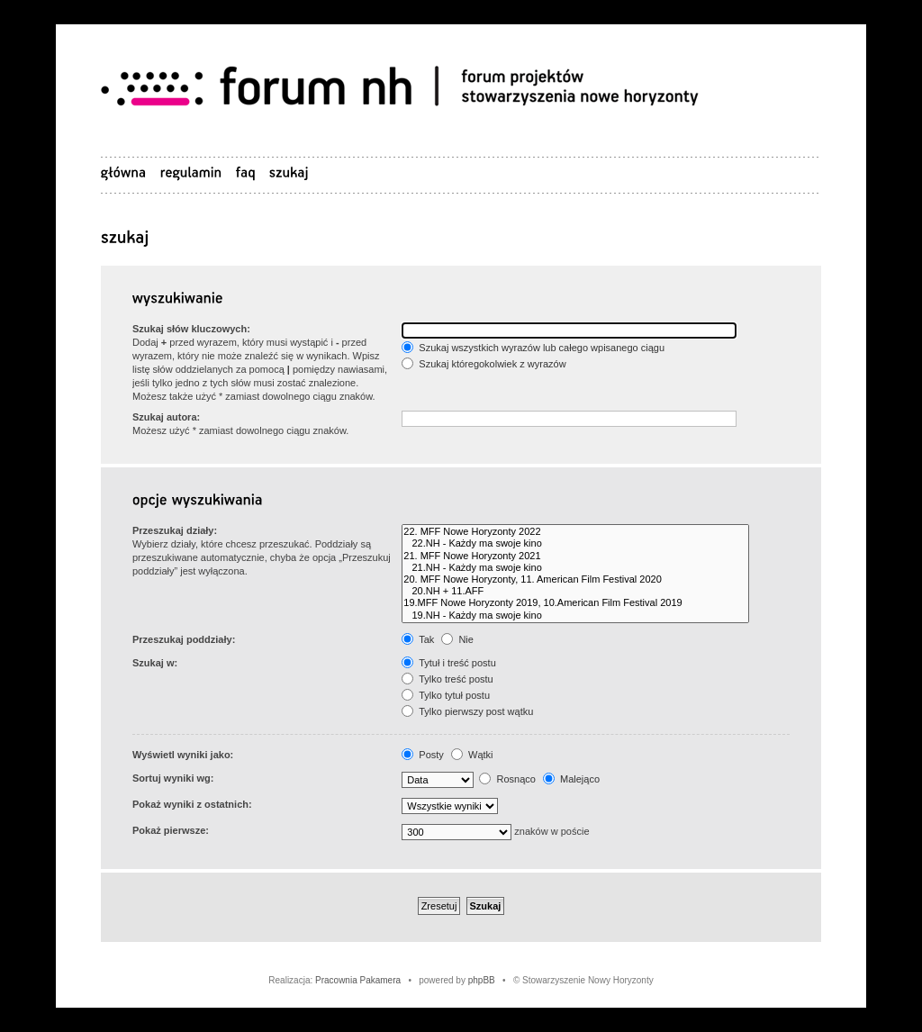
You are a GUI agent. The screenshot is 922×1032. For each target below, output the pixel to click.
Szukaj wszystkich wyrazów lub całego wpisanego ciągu (533, 347)
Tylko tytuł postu (446, 695)
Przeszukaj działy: (174, 530)
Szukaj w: (154, 662)
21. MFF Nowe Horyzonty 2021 (575, 556)
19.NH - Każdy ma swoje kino (575, 615)
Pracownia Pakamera (358, 980)
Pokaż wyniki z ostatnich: (192, 804)
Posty (423, 754)
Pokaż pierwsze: (170, 830)
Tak (418, 639)
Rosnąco (507, 779)
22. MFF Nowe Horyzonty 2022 (575, 532)
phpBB (481, 980)
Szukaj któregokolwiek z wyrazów (483, 363)
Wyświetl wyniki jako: (182, 754)
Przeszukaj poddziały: (183, 639)
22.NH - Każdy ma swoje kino (575, 543)
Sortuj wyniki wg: (172, 778)
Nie (457, 639)
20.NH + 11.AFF (575, 591)
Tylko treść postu (447, 679)
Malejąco (571, 779)
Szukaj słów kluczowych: (191, 328)
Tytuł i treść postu (448, 662)
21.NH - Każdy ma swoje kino (575, 568)
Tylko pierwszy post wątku (467, 711)
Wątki (472, 754)
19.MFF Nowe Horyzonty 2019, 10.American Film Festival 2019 (575, 603)
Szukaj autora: (166, 417)
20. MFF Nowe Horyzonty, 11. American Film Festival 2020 (575, 579)
